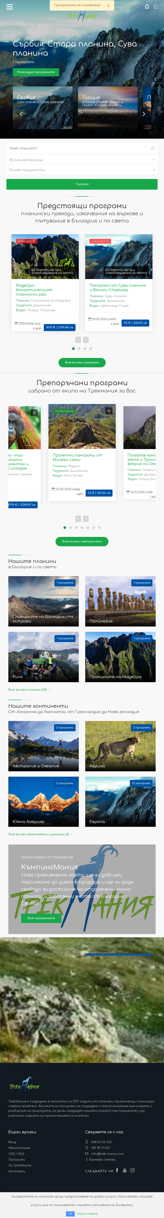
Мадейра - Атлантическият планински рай (34, 290)
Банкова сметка (102, 1159)
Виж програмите (41, 918)
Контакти (16, 1171)
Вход (12, 1142)
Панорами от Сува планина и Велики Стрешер (117, 287)
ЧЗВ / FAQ (16, 1154)
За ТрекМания (19, 1165)
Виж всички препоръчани (82, 541)
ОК (70, 1213)
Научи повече (87, 1213)
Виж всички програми (82, 362)
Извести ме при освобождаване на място (52, 271)
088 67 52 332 (98, 1142)
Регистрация (19, 1148)
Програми (16, 1159)
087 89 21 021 (97, 1148)
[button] (82, 159)
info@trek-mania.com (104, 1154)
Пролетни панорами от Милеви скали (77, 457)
